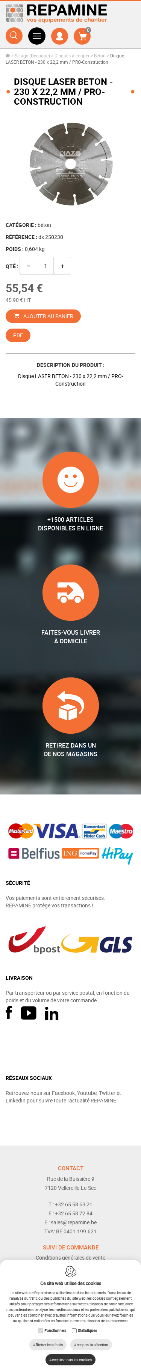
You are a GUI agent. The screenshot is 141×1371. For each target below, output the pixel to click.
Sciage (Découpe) (32, 56)
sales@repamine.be (74, 1222)
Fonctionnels (55, 1330)
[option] (70, 164)
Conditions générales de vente (70, 1257)
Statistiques (87, 1330)
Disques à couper (72, 56)
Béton (100, 56)
